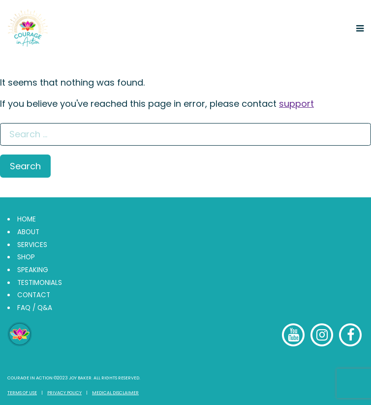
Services (32, 244)
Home (26, 219)
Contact (33, 295)
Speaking (32, 270)
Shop (26, 257)
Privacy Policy (64, 393)
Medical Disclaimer (115, 393)
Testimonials (39, 282)
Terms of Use (22, 393)
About (28, 232)
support (296, 103)
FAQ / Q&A (34, 307)
